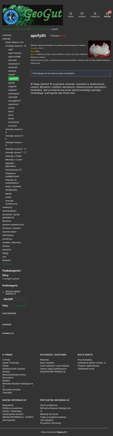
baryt (11, 111)
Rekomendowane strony (14, 374)
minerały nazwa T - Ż (15, 152)
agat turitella (14, 56)
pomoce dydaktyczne (13, 224)
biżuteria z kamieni (11, 228)
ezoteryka (7, 239)
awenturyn (13, 104)
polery (8, 197)
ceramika (6, 35)
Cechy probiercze (48, 405)
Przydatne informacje (50, 423)
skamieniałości (9, 211)
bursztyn (12, 125)
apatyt (11, 82)
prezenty (6, 249)
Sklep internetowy (53, 432)
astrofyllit (12, 97)
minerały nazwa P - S (15, 149)
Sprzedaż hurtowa (11, 389)
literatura (6, 221)
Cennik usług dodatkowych (53, 368)
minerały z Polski (13, 156)
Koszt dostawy (47, 362)
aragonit (12, 86)
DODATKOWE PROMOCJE (52, 371)
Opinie (5, 365)
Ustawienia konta (86, 368)
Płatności (44, 359)
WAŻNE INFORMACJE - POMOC (18, 417)
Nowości (6, 260)
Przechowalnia (85, 359)
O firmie (6, 359)
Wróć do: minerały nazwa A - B (11, 292)
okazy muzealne (13, 186)
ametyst (12, 71)
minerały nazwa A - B (39, 29)
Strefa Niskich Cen (14, 42)
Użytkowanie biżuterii (12, 414)
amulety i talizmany (11, 242)
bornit (11, 118)
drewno (6, 246)
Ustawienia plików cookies (91, 362)
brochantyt (13, 122)
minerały (23, 29)
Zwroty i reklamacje (11, 411)
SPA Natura (8, 235)
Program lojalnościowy (88, 365)
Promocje (6, 264)
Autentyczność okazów (13, 368)
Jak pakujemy (47, 420)
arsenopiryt (13, 93)
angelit (11, 74)
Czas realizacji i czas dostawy (54, 365)
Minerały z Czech (13, 159)
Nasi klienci (7, 377)
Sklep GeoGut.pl (9, 29)
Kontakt (6, 371)
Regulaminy (8, 405)
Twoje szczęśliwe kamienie (53, 417)
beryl (10, 115)
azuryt (11, 107)
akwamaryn (14, 63)
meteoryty (7, 207)
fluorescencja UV (13, 169)
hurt (4, 256)
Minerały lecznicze (49, 414)
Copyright (7, 392)
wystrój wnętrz (9, 231)
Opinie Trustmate (10, 362)
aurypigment (14, 100)
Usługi (5, 253)
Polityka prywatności (12, 408)
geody (8, 193)
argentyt (12, 90)
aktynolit (12, 60)
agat (10, 49)
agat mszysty (15, 53)
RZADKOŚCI (11, 190)
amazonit (12, 67)
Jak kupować (8, 420)
